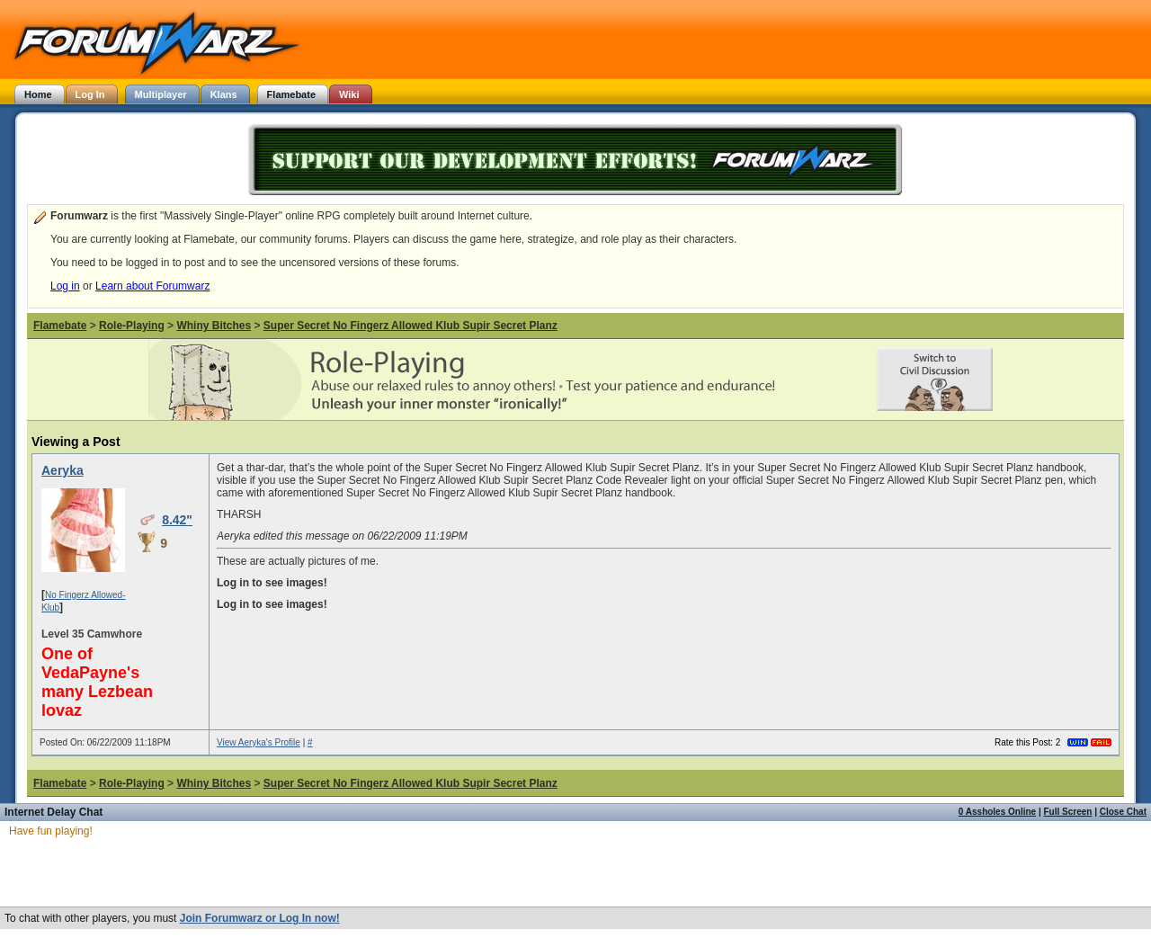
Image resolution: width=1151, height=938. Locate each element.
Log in (65, 286)
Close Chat (1123, 812)
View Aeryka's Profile (258, 742)
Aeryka (62, 470)
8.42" (177, 520)
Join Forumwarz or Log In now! (260, 918)
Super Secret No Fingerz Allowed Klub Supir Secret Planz (410, 325)
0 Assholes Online (997, 812)
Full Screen (1068, 812)
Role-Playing (132, 325)
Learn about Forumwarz (152, 286)
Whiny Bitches (213, 325)
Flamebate (59, 325)
